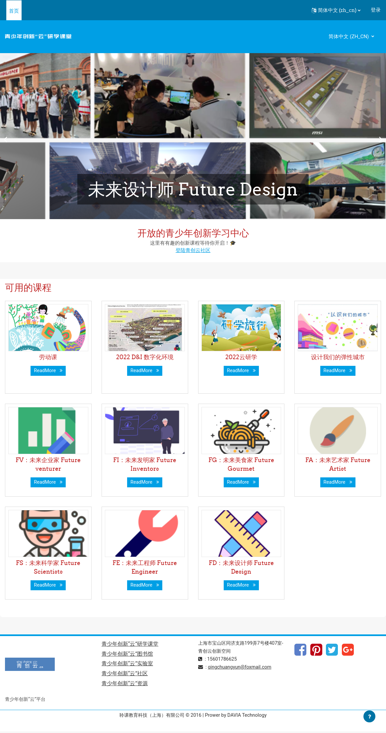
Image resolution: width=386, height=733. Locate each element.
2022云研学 (241, 357)
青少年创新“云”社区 (125, 675)
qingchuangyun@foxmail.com (241, 668)
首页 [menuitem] (14, 11)
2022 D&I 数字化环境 (145, 357)
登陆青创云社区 (193, 250)
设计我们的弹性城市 (338, 357)
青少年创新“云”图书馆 (127, 654)
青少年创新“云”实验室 (127, 665)
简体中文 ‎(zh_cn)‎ (349, 37)
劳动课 (48, 357)
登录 (376, 10)
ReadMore (48, 371)
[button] (336, 10)
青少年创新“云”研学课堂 (130, 644)
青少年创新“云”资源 (125, 685)
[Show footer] (369, 716)
